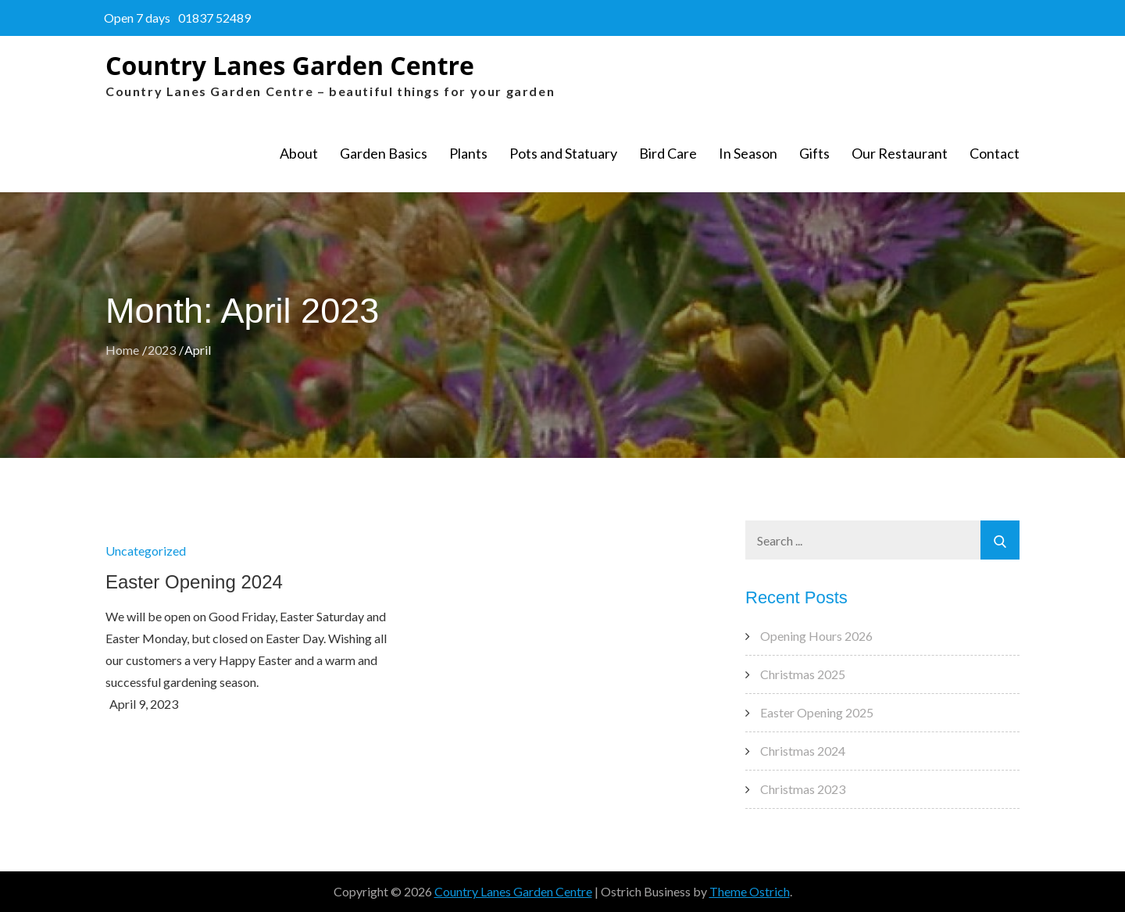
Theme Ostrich (749, 891)
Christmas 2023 (802, 788)
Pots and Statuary (563, 153)
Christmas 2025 (802, 674)
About (299, 153)
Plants (468, 153)
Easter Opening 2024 (194, 581)
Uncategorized (145, 550)
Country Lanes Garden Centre (289, 65)
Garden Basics (383, 153)
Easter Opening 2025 (816, 712)
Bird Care (668, 153)
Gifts (814, 153)
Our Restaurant (900, 153)
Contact (995, 153)
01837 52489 (214, 17)
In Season (748, 153)
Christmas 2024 (802, 750)
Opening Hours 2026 (816, 635)
